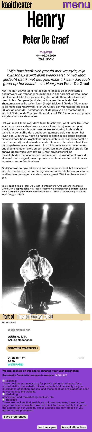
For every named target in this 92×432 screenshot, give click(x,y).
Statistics (11, 399)
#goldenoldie (19, 330)
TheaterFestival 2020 (35, 317)
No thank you (47, 427)
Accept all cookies (74, 427)
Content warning (23, 348)
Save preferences (15, 416)
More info (61, 375)
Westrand (46, 59)
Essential (11, 381)
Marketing (11, 394)
